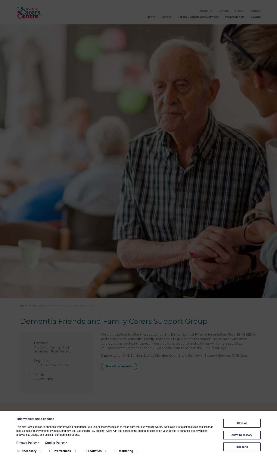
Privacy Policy (27, 442)
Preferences (60, 451)
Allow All (241, 423)
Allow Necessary (241, 434)
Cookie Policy (56, 442)
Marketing (124, 451)
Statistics (93, 451)
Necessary (26, 451)
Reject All (242, 446)
